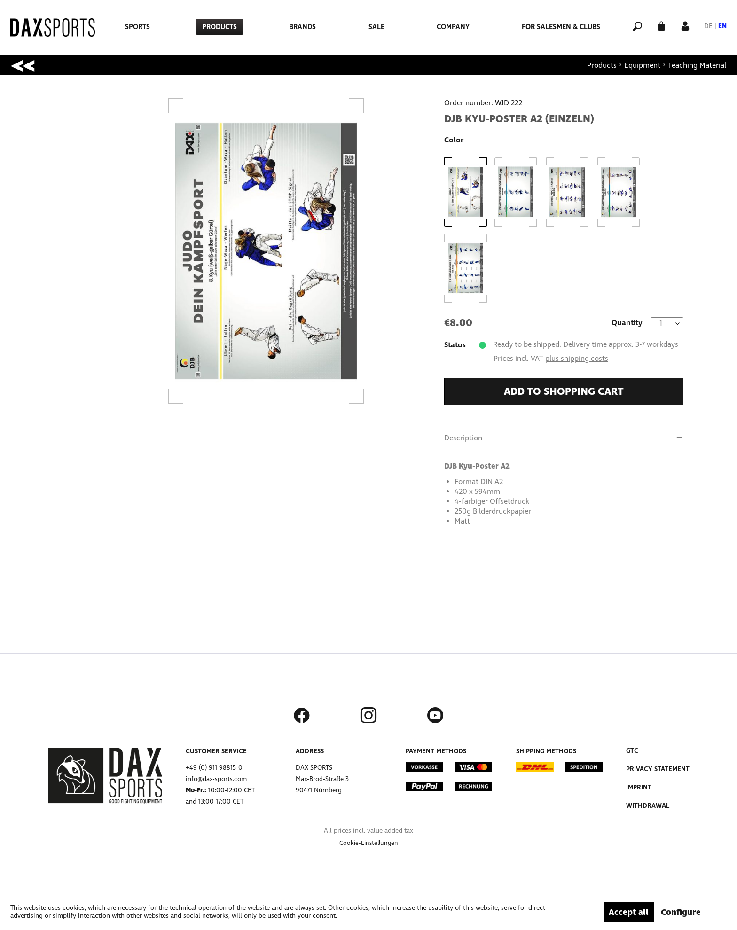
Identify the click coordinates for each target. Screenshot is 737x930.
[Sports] (137, 27)
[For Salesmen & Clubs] (561, 27)
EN (722, 26)
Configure (681, 912)
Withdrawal (647, 806)
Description (463, 437)
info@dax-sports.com (216, 779)
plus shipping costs (576, 358)
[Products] (219, 27)
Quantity (627, 322)
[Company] (453, 27)
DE (708, 26)
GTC (632, 751)
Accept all (629, 912)
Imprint (638, 787)
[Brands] (302, 27)
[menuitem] (137, 27)
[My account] (685, 25)
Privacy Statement (658, 769)
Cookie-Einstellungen (368, 843)
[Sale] (376, 27)
